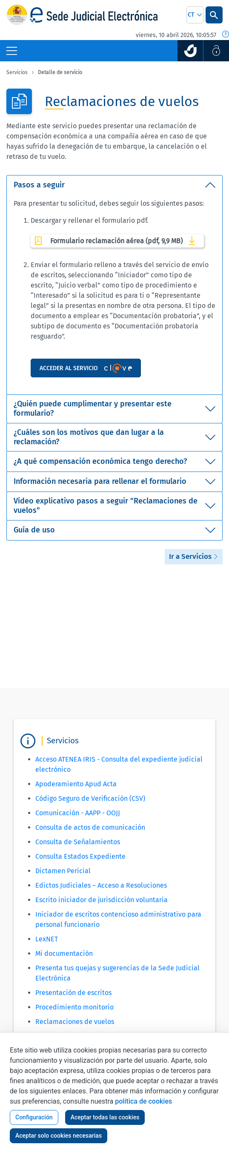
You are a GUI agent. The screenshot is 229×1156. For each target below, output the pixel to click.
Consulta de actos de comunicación (90, 827)
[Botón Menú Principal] (11, 50)
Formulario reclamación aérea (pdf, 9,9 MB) (117, 240)
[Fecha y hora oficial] (225, 35)
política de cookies (143, 1101)
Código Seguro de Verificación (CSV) (90, 798)
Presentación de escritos (73, 993)
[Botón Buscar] (214, 14)
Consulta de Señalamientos (77, 842)
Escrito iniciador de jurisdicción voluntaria (101, 900)
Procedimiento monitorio (74, 1007)
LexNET (46, 939)
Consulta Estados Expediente (80, 856)
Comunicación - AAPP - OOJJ (77, 813)
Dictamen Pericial (63, 871)
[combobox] (194, 14)
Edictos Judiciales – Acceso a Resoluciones (101, 885)
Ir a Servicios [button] (193, 556)
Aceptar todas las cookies (105, 1117)
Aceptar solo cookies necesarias (58, 1135)
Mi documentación (64, 953)
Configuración (34, 1117)
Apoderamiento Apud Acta (76, 784)
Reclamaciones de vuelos (74, 1022)
